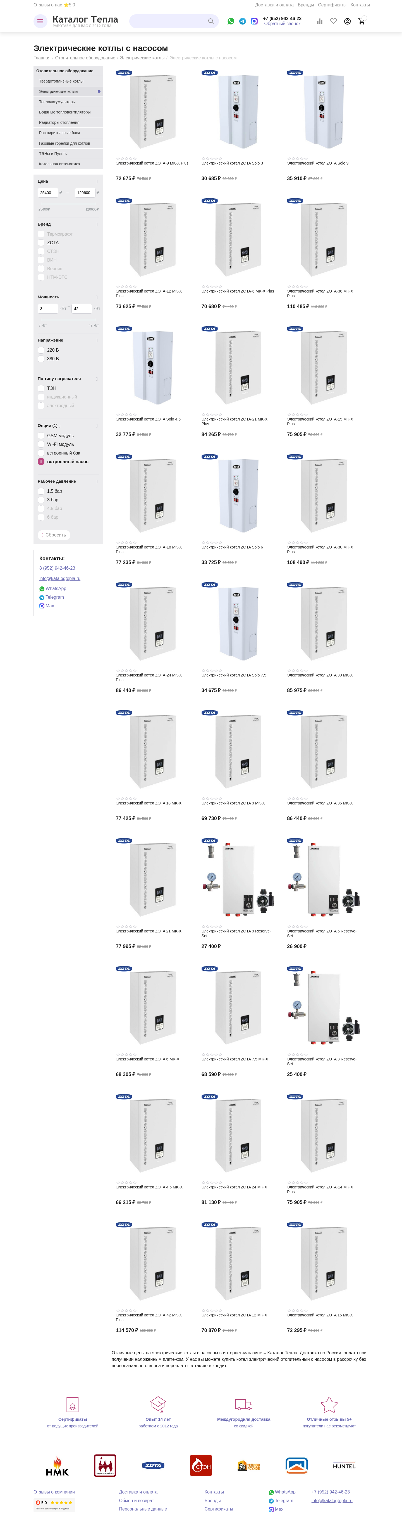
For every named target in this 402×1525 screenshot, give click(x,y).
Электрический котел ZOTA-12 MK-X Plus (149, 293)
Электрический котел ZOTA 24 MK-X (234, 1187)
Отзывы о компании (54, 1492)
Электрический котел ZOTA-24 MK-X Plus (149, 677)
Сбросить (54, 535)
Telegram (51, 597)
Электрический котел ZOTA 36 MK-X (320, 803)
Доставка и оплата (274, 5)
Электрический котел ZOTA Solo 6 (232, 547)
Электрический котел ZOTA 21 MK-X (148, 931)
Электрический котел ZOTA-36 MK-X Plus (320, 293)
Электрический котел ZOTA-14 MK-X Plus (320, 1189)
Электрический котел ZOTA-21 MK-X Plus (235, 421)
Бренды (306, 5)
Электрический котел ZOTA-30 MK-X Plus (320, 549)
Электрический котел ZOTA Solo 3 (232, 163)
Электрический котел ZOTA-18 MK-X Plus (149, 549)
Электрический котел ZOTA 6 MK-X (147, 1059)
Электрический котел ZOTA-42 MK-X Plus (149, 1317)
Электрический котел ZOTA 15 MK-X (320, 1315)
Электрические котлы (142, 57)
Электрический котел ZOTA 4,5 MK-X (149, 1187)
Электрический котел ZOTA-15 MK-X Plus (320, 421)
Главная (42, 57)
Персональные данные (143, 1509)
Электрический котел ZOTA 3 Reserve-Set (321, 1061)
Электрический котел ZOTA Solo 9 (317, 163)
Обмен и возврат (136, 1500)
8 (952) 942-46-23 (57, 568)
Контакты (360, 5)
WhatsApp (52, 588)
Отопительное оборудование (85, 57)
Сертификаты (332, 5)
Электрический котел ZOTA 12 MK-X (234, 1315)
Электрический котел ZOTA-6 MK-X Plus (238, 291)
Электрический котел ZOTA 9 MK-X (233, 803)
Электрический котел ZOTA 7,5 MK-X (235, 1059)
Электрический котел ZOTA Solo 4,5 (148, 419)
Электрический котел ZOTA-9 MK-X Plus (152, 163)
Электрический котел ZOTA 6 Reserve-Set (321, 933)
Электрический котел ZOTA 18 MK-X (148, 803)
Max (46, 605)
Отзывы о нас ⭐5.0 (54, 5)
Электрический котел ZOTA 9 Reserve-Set (236, 933)
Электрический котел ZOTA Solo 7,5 (234, 675)
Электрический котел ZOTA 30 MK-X (320, 675)
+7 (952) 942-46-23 (282, 18)
